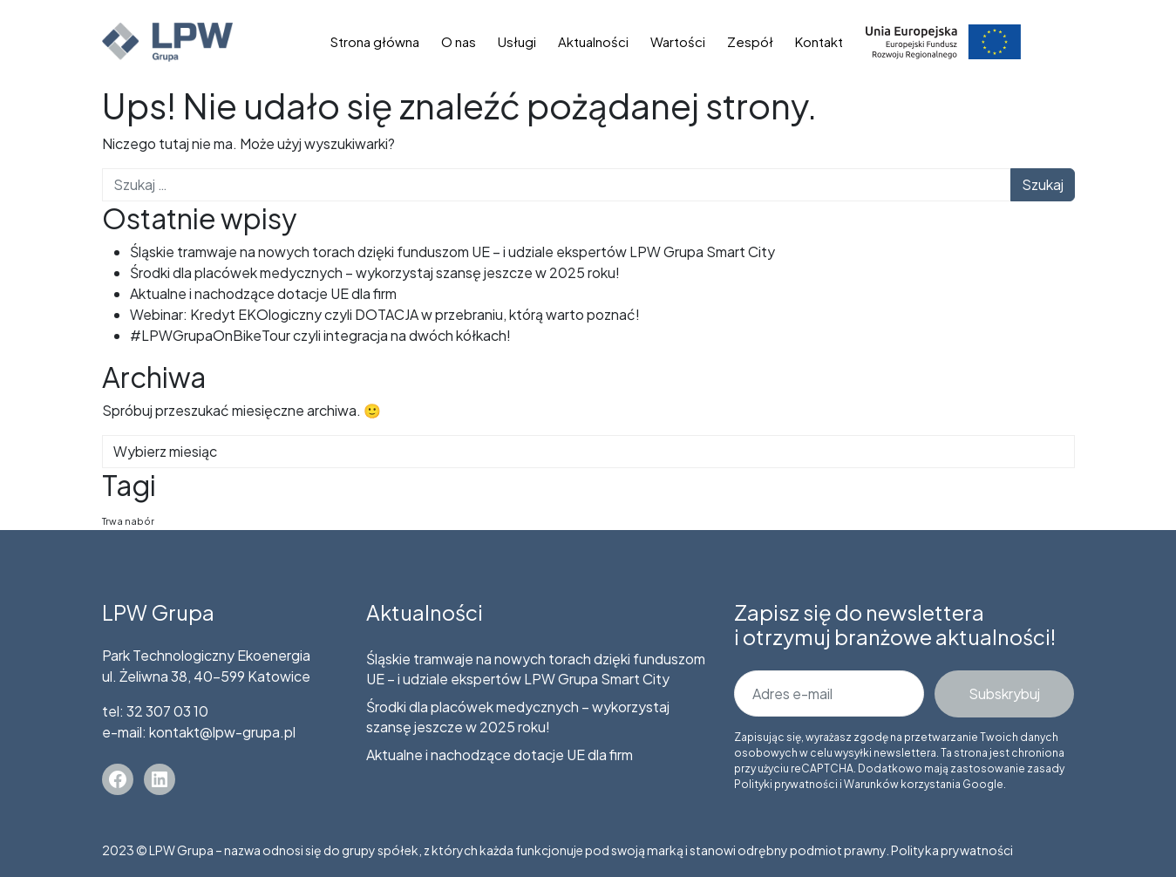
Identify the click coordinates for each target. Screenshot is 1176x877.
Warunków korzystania (902, 784)
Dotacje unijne (943, 41)
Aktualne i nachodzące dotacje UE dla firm (263, 293)
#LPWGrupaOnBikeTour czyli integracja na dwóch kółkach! (320, 335)
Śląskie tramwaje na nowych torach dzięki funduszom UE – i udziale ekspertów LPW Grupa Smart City (452, 251)
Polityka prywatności (952, 850)
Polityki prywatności (786, 784)
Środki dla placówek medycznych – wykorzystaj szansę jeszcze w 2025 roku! (375, 272)
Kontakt (819, 41)
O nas (458, 41)
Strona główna (374, 41)
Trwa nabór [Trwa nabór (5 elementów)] (128, 521)
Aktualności (593, 41)
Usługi (517, 41)
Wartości (677, 41)
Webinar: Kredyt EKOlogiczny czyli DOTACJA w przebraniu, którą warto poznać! (385, 314)
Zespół (750, 41)
